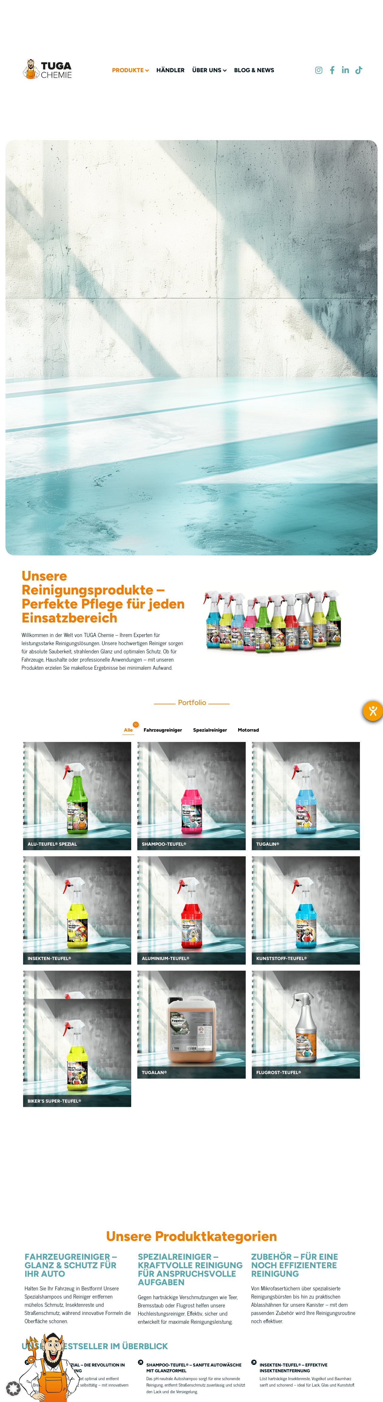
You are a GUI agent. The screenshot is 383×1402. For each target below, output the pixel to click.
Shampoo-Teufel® (164, 845)
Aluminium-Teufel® (165, 959)
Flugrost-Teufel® (278, 1074)
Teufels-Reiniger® (50, 1074)
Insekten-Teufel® (49, 959)
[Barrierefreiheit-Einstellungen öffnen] (373, 711)
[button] (13, 1388)
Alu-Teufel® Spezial (52, 845)
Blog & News (254, 56)
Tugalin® (267, 845)
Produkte (128, 56)
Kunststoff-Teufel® (281, 959)
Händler (170, 56)
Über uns (206, 56)
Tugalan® (154, 1074)
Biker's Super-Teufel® (54, 1188)
